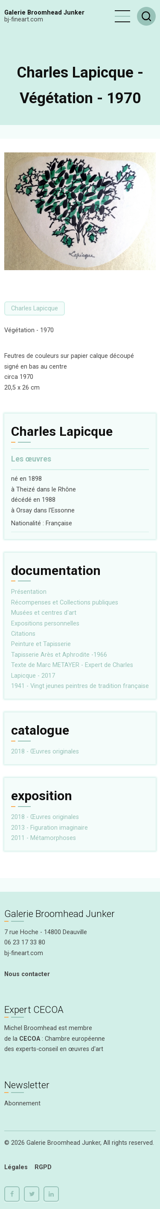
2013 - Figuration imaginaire (49, 827)
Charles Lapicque (34, 308)
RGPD (43, 1167)
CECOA (29, 1038)
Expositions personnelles (45, 623)
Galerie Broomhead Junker (44, 12)
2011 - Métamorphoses (43, 838)
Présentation (29, 592)
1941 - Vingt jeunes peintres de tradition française (80, 686)
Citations (23, 633)
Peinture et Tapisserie (41, 644)
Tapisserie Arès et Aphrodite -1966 (59, 654)
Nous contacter (27, 974)
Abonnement (22, 1103)
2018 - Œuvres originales (45, 751)
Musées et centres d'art (43, 612)
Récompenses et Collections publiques (64, 602)
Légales (16, 1167)
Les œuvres (31, 459)
